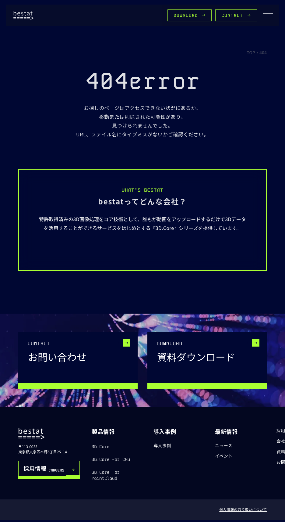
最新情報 (226, 431)
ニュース (224, 445)
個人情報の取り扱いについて (243, 509)
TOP (251, 52)
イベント (224, 456)
